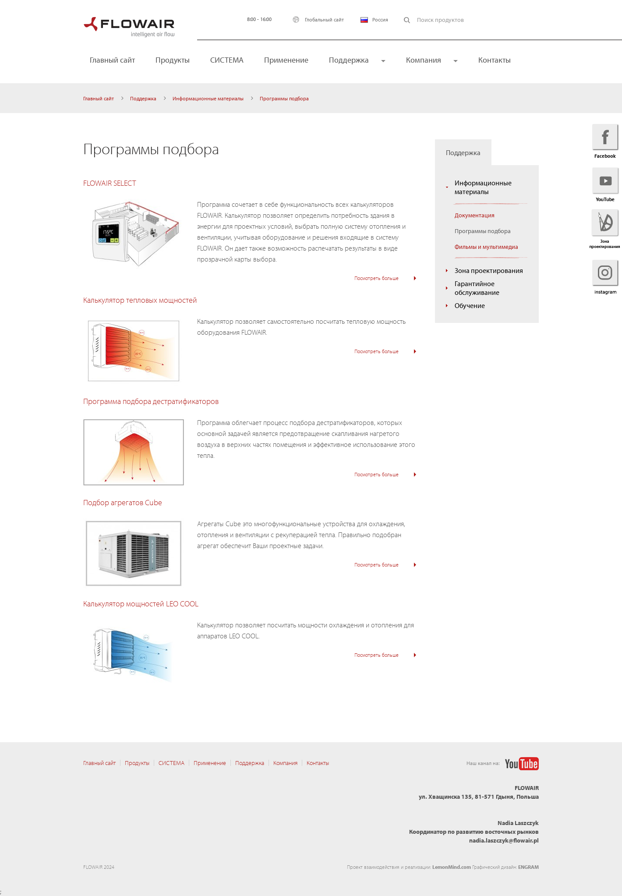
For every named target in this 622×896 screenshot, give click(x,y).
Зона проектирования (489, 270)
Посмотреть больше (376, 278)
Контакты (494, 60)
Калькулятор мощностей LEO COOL (140, 604)
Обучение (470, 305)
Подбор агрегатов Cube (122, 502)
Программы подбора (483, 231)
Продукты (173, 60)
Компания (423, 60)
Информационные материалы (208, 98)
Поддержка (349, 60)
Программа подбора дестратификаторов (151, 401)
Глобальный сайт (316, 19)
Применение (286, 60)
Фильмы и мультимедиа (486, 247)
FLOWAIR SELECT (109, 183)
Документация (475, 215)
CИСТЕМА (227, 60)
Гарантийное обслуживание (477, 288)
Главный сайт (112, 60)
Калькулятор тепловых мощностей (140, 300)
